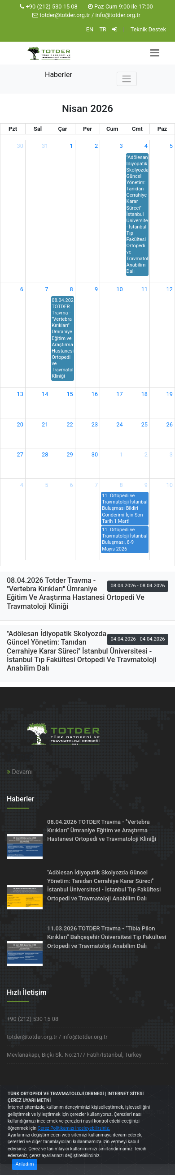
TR (102, 29)
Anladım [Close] (24, 1164)
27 (20, 454)
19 (169, 394)
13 (20, 394)
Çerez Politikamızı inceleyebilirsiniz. (74, 1128)
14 (45, 394)
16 (95, 394)
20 (20, 424)
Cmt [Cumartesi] (137, 128)
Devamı (20, 771)
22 (69, 424)
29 (69, 454)
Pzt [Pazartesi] (13, 128)
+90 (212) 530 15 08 (52, 6)
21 (45, 424)
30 (20, 145)
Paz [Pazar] (162, 128)
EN (89, 29)
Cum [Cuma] (112, 128)
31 (45, 145)
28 (45, 454)
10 (119, 289)
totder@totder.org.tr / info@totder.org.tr (89, 15)
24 (119, 424)
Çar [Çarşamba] (62, 128)
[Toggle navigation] (127, 79)
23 (95, 424)
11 (144, 289)
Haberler (58, 74)
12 (169, 289)
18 (144, 394)
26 (169, 424)
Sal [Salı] (38, 128)
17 (119, 394)
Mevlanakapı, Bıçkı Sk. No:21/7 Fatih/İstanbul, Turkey (74, 1054)
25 (144, 424)
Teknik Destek (148, 29)
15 (69, 394)
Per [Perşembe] (87, 128)
